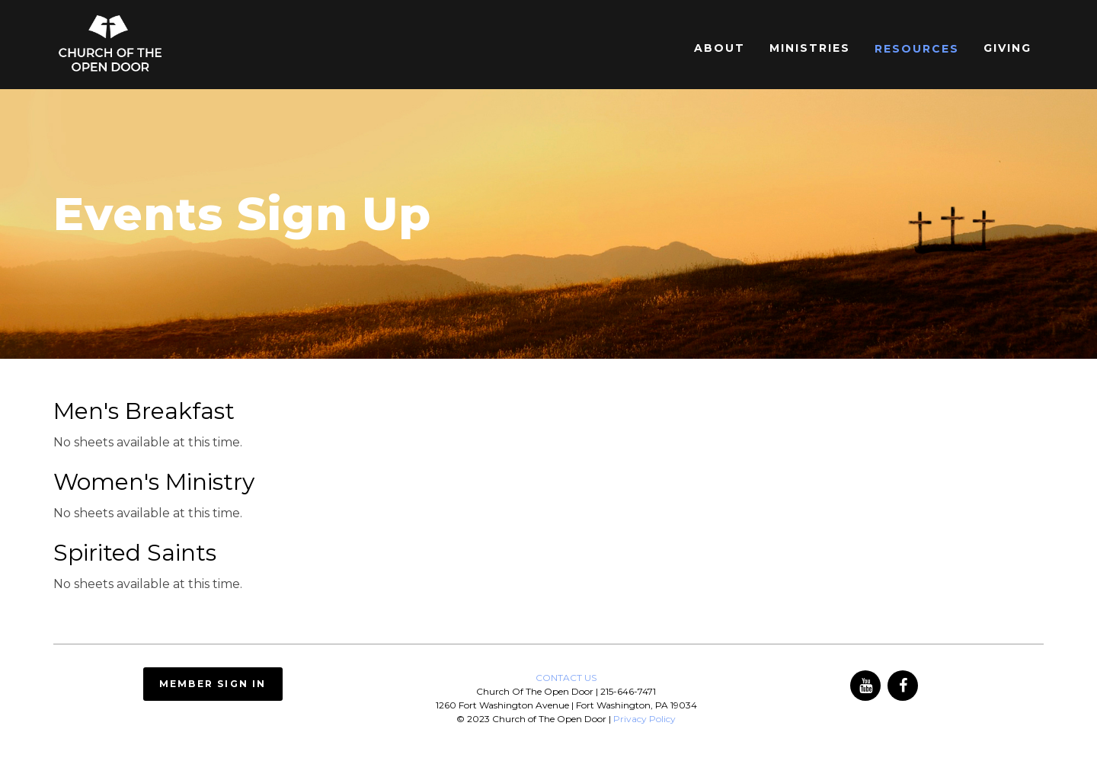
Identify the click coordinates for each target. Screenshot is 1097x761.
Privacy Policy (644, 718)
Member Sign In (213, 683)
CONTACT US (566, 677)
